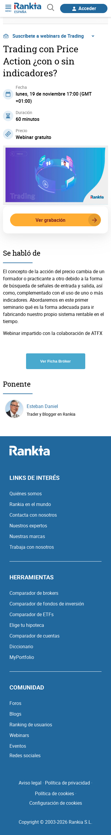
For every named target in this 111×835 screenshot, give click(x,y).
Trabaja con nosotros (31, 547)
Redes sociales (25, 755)
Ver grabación (68, 220)
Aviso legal (30, 782)
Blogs (15, 714)
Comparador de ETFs (31, 614)
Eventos (17, 746)
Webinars (19, 735)
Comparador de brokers (33, 593)
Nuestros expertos (28, 525)
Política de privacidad (67, 782)
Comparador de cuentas (34, 635)
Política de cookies (54, 793)
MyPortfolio (21, 657)
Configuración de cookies (55, 803)
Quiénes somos (25, 493)
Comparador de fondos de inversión (46, 603)
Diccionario (21, 646)
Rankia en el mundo (30, 504)
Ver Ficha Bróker (55, 361)
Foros (15, 703)
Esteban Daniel (42, 406)
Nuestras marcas (27, 536)
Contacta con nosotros (33, 515)
